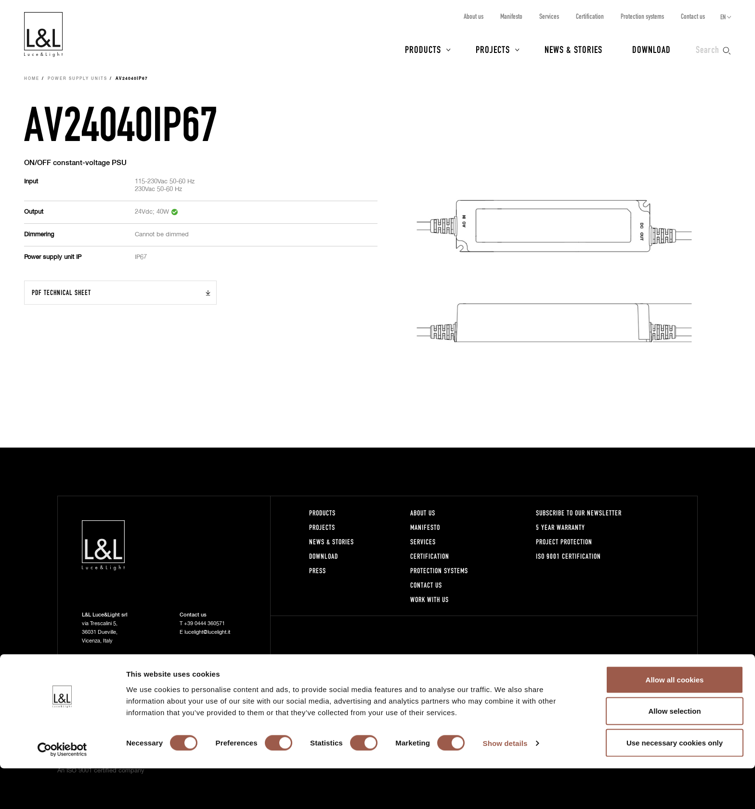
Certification (590, 16)
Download (651, 49)
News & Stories (573, 49)
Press (317, 570)
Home (31, 79)
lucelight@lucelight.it (207, 632)
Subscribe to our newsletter (579, 512)
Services (549, 16)
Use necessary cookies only (674, 783)
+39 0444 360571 (204, 623)
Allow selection (674, 752)
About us (473, 16)
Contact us (693, 16)
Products (423, 49)
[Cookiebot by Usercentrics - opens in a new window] (62, 790)
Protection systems (642, 16)
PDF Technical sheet (61, 292)
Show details (505, 784)
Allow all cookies (675, 720)
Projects (493, 49)
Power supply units (77, 79)
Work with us (429, 599)
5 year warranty (560, 527)
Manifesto (511, 16)
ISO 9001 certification (568, 556)
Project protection (564, 541)
